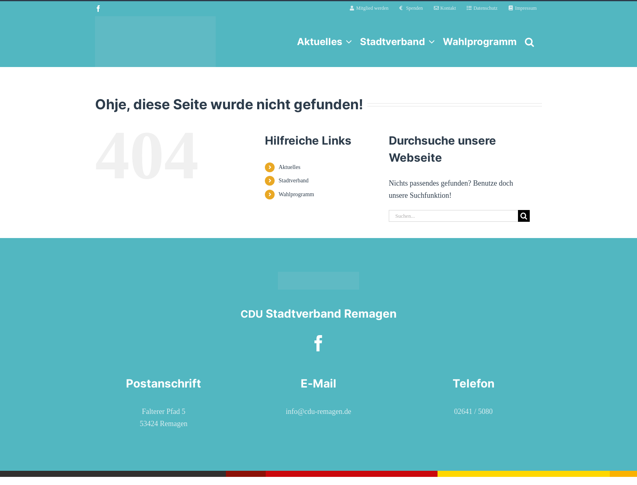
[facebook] (318, 343)
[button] (529, 41)
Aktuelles (290, 167)
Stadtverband (294, 181)
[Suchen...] (453, 216)
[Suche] (524, 216)
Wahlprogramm (296, 194)
